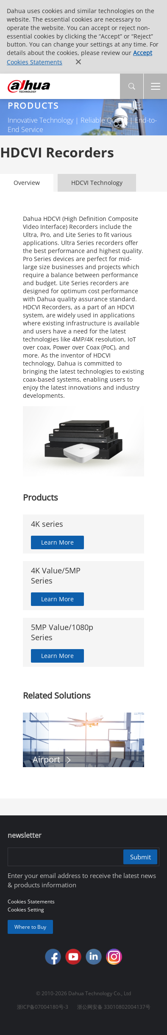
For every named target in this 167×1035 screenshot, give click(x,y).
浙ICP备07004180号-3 (42, 1006)
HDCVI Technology (96, 183)
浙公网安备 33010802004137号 (113, 1006)
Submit (140, 857)
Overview (27, 183)
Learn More (57, 542)
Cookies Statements (34, 62)
